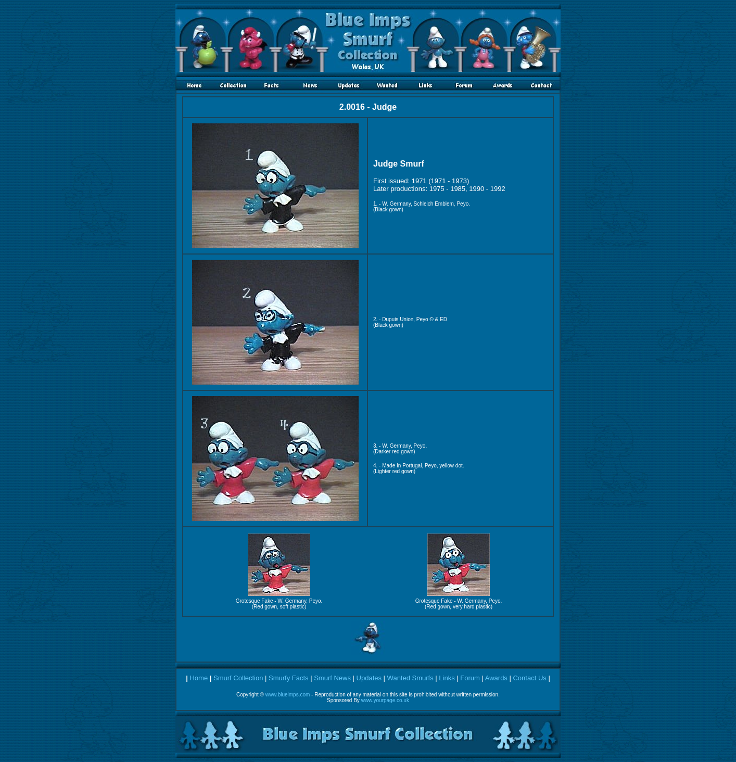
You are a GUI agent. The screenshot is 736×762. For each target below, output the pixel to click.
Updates (369, 678)
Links (446, 678)
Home (198, 678)
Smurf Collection (238, 678)
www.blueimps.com (287, 694)
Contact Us (529, 678)
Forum (470, 678)
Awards (496, 678)
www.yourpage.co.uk (385, 700)
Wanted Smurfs (410, 678)
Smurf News (332, 678)
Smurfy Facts (289, 678)
